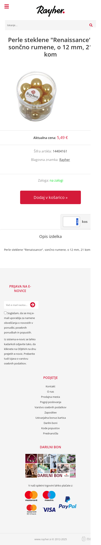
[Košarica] (92, 7)
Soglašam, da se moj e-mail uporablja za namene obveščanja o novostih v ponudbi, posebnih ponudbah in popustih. (19, 322)
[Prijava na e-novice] (32, 305)
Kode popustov (50, 428)
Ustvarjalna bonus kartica (50, 418)
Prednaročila (50, 433)
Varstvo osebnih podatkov (50, 407)
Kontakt (50, 386)
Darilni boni (50, 423)
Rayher (64, 159)
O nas (50, 391)
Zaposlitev (50, 412)
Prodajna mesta (50, 397)
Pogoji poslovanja (50, 402)
